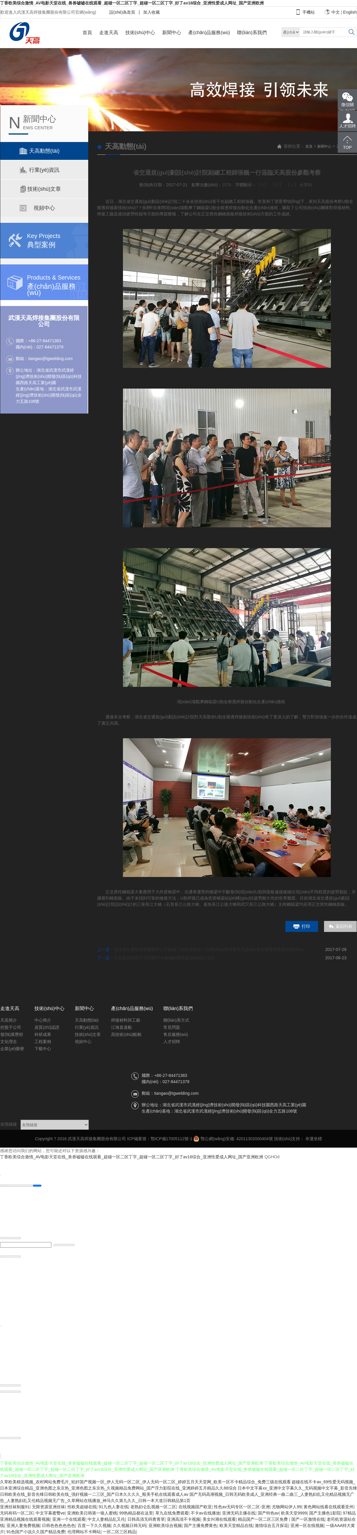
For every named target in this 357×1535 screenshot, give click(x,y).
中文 (335, 12)
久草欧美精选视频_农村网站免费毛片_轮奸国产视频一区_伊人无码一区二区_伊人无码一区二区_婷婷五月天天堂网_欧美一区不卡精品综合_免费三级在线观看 (145, 1481)
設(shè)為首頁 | (124, 12)
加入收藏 (150, 12)
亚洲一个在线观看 (69, 1519)
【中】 (277, 184)
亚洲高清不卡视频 (183, 1519)
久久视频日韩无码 (129, 1525)
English (350, 12)
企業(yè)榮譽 (12, 1048)
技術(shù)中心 (140, 32)
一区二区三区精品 (119, 1531)
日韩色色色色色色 (58, 1525)
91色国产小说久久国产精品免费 (36, 1531)
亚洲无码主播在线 (238, 1513)
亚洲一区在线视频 (307, 1525)
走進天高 (108, 32)
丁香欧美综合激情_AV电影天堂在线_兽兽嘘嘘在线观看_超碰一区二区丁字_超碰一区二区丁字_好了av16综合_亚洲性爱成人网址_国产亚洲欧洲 (132, 3)
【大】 (262, 184)
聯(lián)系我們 (252, 32)
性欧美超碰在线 (82, 1506)
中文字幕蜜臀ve (50, 1513)
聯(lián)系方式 (176, 1020)
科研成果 (42, 1034)
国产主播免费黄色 (200, 1525)
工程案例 (42, 1041)
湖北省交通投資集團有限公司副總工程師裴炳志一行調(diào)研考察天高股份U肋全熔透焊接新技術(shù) (208, 949)
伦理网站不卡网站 (84, 1531)
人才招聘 (171, 1041)
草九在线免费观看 (172, 1513)
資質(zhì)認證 (46, 1027)
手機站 (308, 12)
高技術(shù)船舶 (126, 1034)
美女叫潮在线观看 (219, 1519)
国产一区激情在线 (308, 1519)
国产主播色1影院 (325, 1513)
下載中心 (42, 1048)
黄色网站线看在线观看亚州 (328, 1506)
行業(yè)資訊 (87, 1027)
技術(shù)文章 (88, 1034)
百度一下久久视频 (94, 1525)
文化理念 (8, 1041)
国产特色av (268, 1513)
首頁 (87, 32)
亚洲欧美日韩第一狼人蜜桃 (92, 1513)
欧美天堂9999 (294, 1513)
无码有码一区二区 (16, 1513)
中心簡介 (42, 1020)
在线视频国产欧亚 (195, 1506)
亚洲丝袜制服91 (15, 1506)
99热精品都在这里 (136, 1513)
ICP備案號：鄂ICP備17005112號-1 (159, 1138)
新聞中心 (171, 32)
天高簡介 (8, 1020)
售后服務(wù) (175, 1034)
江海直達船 (121, 1027)
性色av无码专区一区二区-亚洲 (241, 1506)
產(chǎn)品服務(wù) (209, 32)
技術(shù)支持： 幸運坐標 (298, 1138)
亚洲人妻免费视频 (23, 1525)
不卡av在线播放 (205, 1513)
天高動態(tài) (87, 1020)
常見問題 (171, 1027)
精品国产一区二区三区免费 (263, 1519)
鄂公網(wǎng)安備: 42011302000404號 (233, 1138)
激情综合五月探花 (271, 1525)
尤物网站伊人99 (286, 1506)
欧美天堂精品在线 (236, 1525)
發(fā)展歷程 (11, 1034)
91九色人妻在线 (113, 1506)
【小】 (292, 184)
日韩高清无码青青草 (146, 1519)
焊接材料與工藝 (125, 1020)
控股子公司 (10, 1027)
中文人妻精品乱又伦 (106, 1519)
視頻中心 (83, 1041)
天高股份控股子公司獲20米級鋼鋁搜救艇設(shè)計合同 (164, 957)
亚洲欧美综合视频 (165, 1525)
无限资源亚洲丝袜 (48, 1506)
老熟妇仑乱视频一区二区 (153, 1506)
